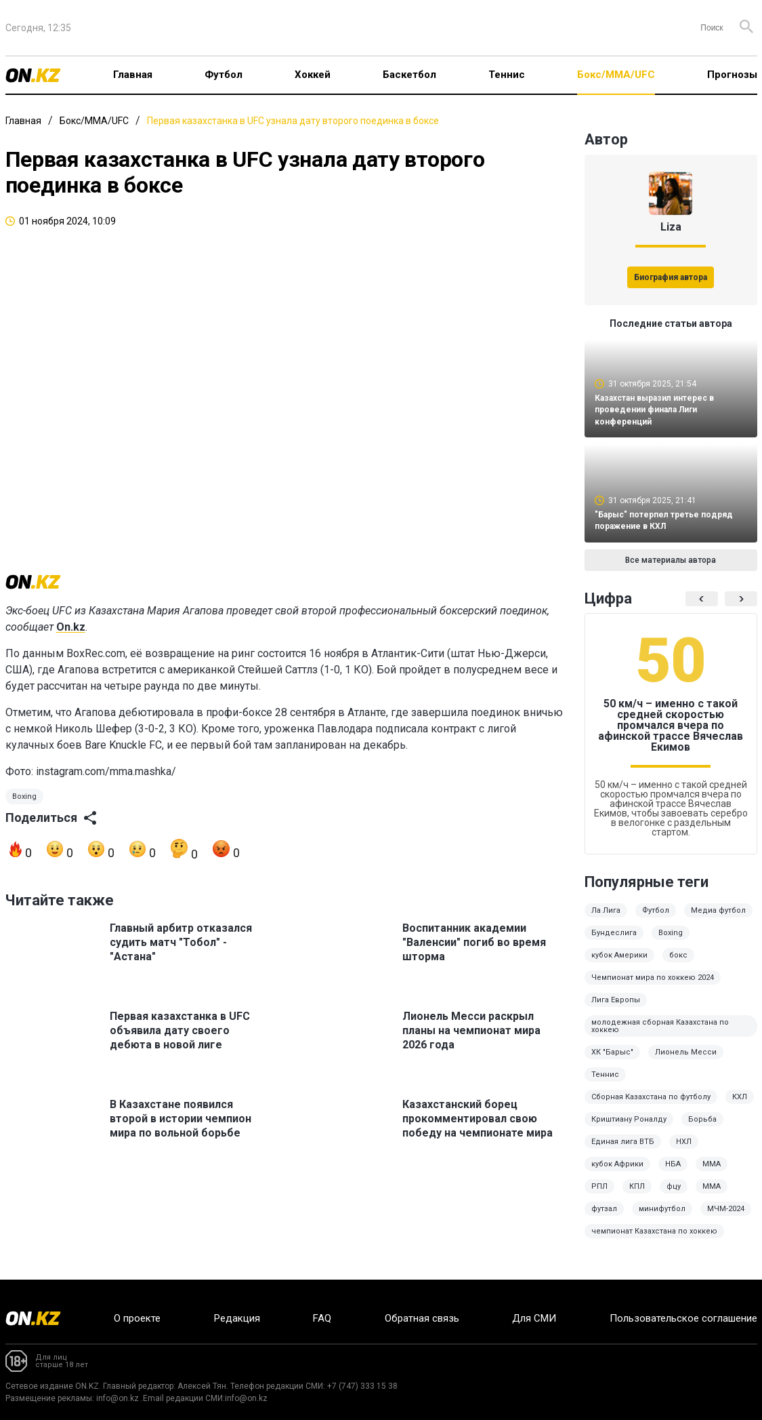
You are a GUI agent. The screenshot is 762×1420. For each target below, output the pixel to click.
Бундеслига (614, 942)
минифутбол (662, 1218)
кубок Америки (619, 964)
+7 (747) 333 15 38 (362, 1386)
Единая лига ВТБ (622, 1151)
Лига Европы (615, 1009)
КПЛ (637, 1195)
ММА (711, 1173)
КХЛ (739, 1106)
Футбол (223, 74)
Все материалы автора (670, 569)
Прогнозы (732, 74)
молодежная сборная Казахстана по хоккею (660, 1035)
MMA (711, 1195)
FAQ (322, 1318)
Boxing (24, 812)
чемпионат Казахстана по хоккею (654, 1240)
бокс (678, 964)
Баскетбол (409, 74)
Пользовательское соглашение (683, 1318)
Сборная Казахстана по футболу (651, 1106)
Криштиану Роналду (628, 1128)
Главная (132, 74)
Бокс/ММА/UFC (616, 74)
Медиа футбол (718, 919)
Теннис (506, 74)
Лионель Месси (686, 1061)
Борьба (702, 1128)
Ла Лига (605, 919)
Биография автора (670, 277)
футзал (604, 1218)
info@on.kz (117, 1398)
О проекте (137, 1318)
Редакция (237, 1318)
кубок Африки (617, 1173)
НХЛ (684, 1151)
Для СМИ (534, 1318)
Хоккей (313, 74)
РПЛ (599, 1195)
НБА (673, 1173)
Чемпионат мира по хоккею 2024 (652, 987)
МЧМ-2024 (725, 1218)
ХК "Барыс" (612, 1061)
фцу (673, 1195)
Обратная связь (422, 1318)
